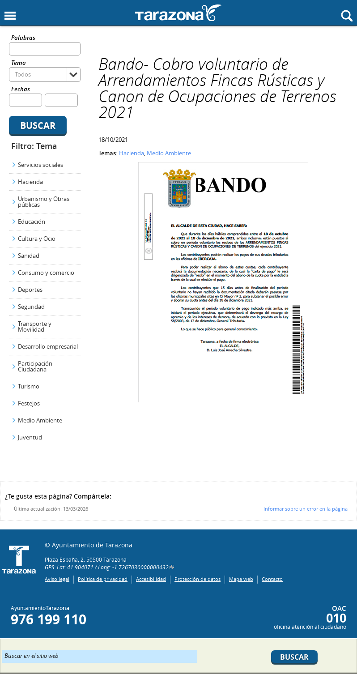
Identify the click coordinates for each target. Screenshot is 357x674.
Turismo (28, 386)
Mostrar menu (10, 15)
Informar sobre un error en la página (306, 508)
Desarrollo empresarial (48, 346)
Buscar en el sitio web (31, 655)
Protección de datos (197, 579)
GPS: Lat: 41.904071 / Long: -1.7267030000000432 (107, 567)
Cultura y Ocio (36, 239)
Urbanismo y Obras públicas (43, 202)
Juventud (30, 437)
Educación (31, 222)
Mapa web (241, 579)
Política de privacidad (103, 579)
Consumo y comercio (46, 273)
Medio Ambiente (40, 420)
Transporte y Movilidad (34, 326)
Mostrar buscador (347, 15)
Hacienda (30, 182)
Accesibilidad (151, 579)
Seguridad (31, 307)
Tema (18, 63)
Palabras (23, 38)
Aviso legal (57, 579)
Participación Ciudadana (35, 366)
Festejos (29, 403)
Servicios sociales (40, 165)
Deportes (30, 290)
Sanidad (28, 256)
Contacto (272, 579)
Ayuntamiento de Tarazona (178, 12)
